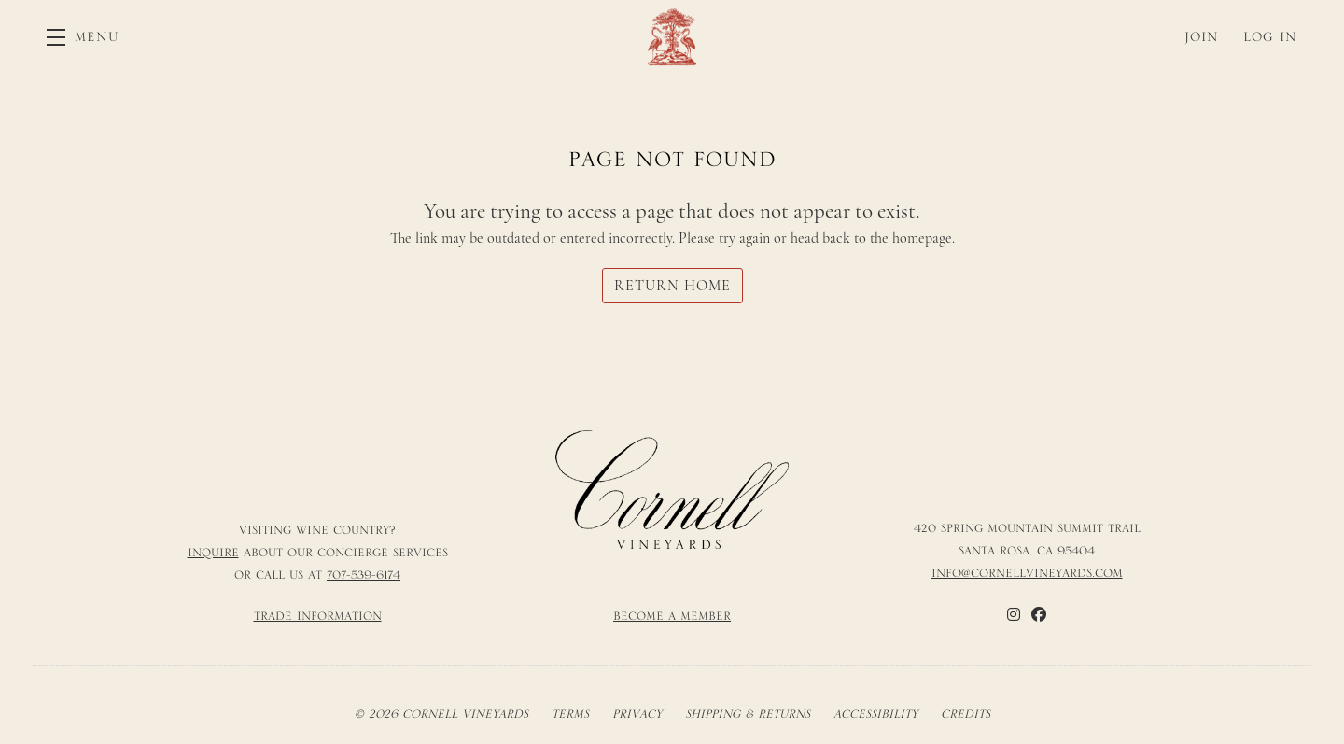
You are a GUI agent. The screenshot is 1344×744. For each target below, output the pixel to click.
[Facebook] (1038, 614)
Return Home (672, 285)
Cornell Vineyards (672, 36)
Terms (570, 714)
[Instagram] (1013, 614)
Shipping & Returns (747, 714)
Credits (965, 714)
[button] (83, 37)
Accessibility (875, 714)
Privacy (637, 714)
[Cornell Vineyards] (672, 490)
